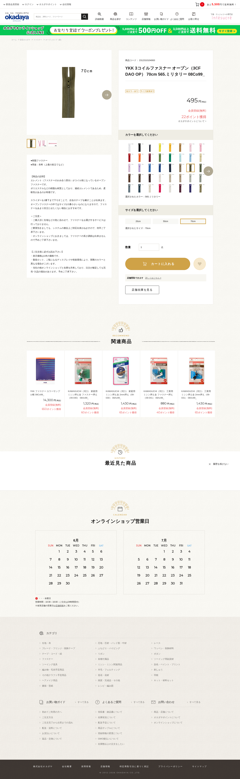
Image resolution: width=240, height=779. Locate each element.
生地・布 (46, 643)
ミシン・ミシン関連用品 (110, 664)
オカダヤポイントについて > (192, 121)
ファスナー (47, 659)
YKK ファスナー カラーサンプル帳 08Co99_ (45, 393)
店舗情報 (60, 605)
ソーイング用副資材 (164, 659)
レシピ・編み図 (105, 686)
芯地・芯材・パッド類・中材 (112, 643)
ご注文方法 (47, 717)
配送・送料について (52, 728)
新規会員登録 (12, 4)
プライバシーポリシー (170, 766)
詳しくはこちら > (153, 278)
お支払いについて (51, 733)
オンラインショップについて (168, 722)
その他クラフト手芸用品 (54, 675)
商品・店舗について (164, 712)
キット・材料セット (164, 680)
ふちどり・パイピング (109, 648)
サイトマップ (199, 766)
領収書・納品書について (110, 712)
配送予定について (107, 722)
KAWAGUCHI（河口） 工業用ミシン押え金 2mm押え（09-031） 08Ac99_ (196, 394)
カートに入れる (163, 264)
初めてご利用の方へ (52, 712)
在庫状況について (107, 717)
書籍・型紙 (47, 686)
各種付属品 (103, 659)
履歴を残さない (220, 464)
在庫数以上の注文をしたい (111, 744)
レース (157, 643)
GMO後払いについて (108, 738)
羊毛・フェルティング (109, 669)
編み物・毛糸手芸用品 (53, 669)
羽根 (156, 675)
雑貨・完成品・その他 (109, 680)
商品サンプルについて (109, 728)
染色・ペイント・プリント (167, 664)
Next (107, 95)
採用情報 (86, 766)
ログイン (29, 4)
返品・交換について (52, 738)
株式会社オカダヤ (43, 766)
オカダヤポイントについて (167, 717)
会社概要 (67, 766)
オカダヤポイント (48, 4)
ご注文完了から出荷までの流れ (57, 722)
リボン (101, 653)
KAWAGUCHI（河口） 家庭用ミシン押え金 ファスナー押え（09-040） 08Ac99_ (82, 394)
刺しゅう (158, 669)
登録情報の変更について (110, 733)
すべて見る (83, 702)
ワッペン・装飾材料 (164, 648)
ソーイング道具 (49, 664)
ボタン (157, 653)
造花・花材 (103, 675)
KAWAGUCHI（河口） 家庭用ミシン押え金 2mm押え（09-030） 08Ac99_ (120, 394)
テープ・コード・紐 (52, 653)
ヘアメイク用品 (49, 680)
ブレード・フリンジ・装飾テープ (58, 648)
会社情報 (66, 4)
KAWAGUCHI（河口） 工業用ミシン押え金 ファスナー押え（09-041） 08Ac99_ (158, 394)
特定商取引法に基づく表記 (134, 766)
